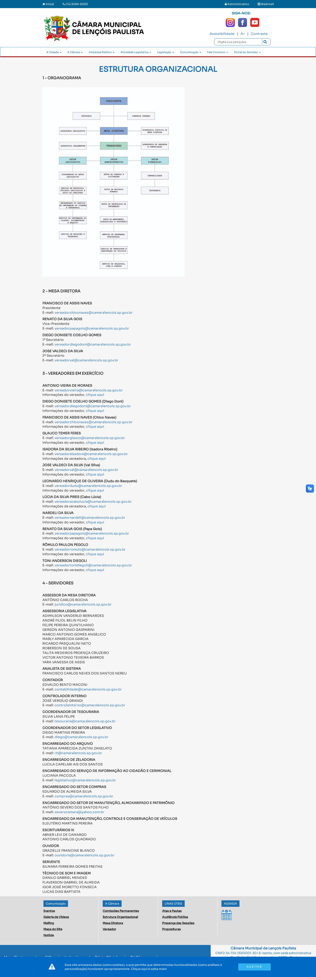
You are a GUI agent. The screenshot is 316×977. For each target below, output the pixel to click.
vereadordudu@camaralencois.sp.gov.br (88, 486)
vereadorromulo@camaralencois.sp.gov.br (90, 549)
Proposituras (171, 929)
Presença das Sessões (178, 923)
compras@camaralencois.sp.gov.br (84, 796)
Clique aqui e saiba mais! (149, 969)
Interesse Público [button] (101, 52)
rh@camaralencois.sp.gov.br (78, 753)
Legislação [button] (165, 52)
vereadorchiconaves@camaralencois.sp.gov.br (94, 312)
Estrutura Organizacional (120, 917)
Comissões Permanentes (121, 911)
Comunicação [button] (190, 52)
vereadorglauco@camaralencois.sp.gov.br (90, 438)
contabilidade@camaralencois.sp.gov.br (88, 689)
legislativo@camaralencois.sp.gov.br (85, 780)
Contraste (259, 34)
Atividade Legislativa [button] (136, 52)
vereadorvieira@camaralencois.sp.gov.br (89, 390)
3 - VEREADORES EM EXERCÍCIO (72, 373)
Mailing (48, 923)
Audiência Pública (175, 917)
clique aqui (95, 395)
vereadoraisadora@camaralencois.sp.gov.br (91, 454)
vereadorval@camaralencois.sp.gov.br (86, 360)
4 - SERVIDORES (57, 583)
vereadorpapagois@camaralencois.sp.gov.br (92, 328)
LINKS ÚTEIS (173, 903)
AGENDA (230, 903)
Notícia (48, 935)
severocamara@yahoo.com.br (79, 812)
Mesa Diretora (113, 923)
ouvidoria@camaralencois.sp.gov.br (84, 855)
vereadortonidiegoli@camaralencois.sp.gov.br (93, 565)
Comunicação (56, 903)
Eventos (49, 911)
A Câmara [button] (75, 52)
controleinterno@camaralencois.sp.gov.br (90, 705)
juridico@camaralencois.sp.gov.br (83, 604)
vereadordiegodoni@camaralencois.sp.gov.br (93, 344)
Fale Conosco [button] (217, 52)
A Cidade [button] (53, 52)
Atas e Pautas (172, 911)
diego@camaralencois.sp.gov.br (81, 737)
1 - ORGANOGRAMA (61, 78)
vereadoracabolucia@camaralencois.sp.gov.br (93, 501)
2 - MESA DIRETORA (61, 291)
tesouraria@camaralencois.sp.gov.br (85, 721)
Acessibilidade (222, 34)
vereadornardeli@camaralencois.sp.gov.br (90, 517)
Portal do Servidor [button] (247, 52)
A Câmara (112, 903)
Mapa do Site (52, 929)
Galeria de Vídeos (56, 917)
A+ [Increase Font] (243, 34)
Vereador (109, 929)
